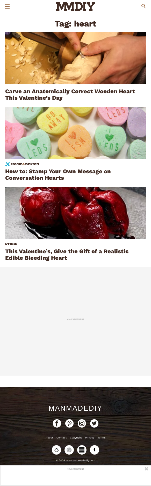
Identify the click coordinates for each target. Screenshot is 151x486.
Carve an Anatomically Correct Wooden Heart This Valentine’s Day (70, 94)
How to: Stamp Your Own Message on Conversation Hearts (58, 174)
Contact (61, 437)
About (49, 437)
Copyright (76, 437)
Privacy (89, 437)
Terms (101, 437)
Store (11, 244)
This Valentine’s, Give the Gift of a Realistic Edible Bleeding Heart (67, 254)
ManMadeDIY (75, 408)
